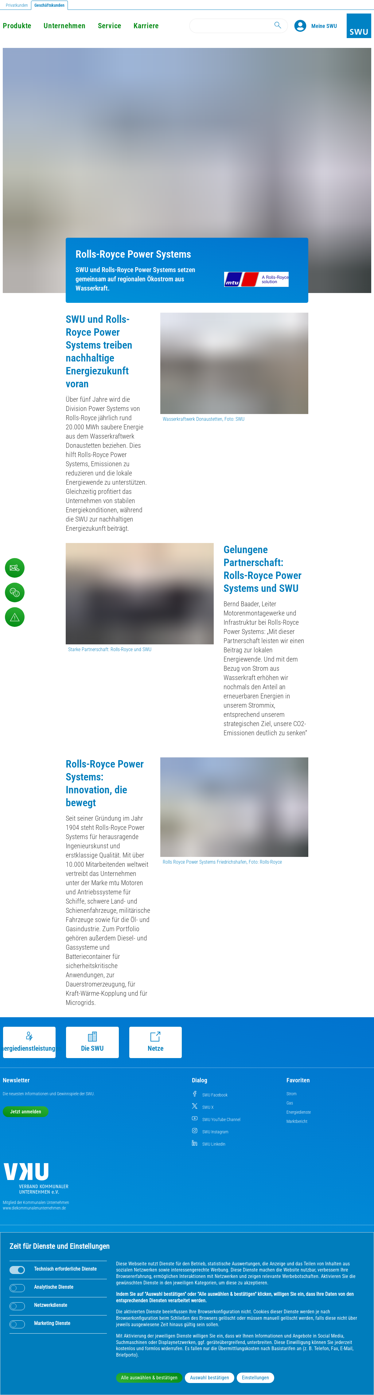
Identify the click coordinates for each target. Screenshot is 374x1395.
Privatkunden (17, 5)
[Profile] (302, 26)
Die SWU (92, 1042)
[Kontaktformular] (15, 568)
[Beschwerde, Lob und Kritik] (15, 592)
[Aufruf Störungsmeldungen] (15, 617)
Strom (291, 1093)
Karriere (146, 25)
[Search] (238, 25)
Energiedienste (298, 1112)
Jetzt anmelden (25, 1112)
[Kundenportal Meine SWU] (324, 25)
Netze (155, 1042)
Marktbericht (296, 1121)
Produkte (17, 25)
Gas (289, 1102)
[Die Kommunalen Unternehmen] (36, 1180)
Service (109, 25)
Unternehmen (64, 25)
